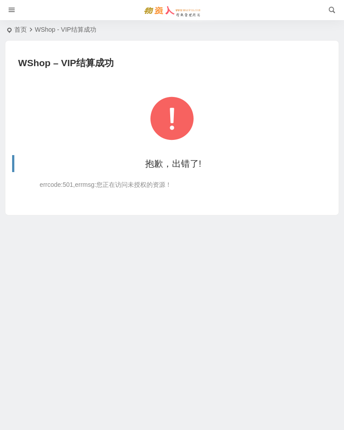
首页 (20, 29)
